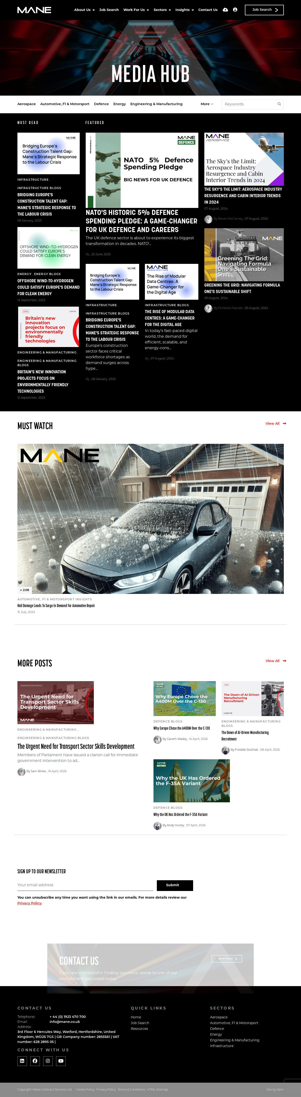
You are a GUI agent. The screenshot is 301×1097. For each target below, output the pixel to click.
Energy (119, 104)
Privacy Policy (29, 903)
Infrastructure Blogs (108, 313)
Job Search (109, 10)
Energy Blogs (47, 274)
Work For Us (134, 10)
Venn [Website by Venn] (280, 1089)
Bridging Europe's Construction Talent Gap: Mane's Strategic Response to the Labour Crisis (112, 330)
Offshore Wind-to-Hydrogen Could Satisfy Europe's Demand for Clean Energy (48, 287)
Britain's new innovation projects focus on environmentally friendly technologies (43, 382)
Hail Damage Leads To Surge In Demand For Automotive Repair (56, 606)
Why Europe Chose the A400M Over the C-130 (181, 728)
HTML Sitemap (157, 1089)
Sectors (161, 10)
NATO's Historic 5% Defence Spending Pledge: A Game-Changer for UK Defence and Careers (141, 221)
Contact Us (207, 10)
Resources (139, 1029)
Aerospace (26, 104)
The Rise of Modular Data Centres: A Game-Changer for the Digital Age (170, 318)
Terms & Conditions (131, 1089)
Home (136, 1017)
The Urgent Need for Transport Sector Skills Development (75, 747)
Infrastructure (101, 305)
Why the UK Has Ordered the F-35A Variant (180, 815)
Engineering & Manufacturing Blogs (47, 363)
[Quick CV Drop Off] (225, 10)
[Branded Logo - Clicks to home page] (34, 10)
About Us (82, 10)
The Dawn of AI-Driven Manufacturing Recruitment (245, 736)
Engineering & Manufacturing (156, 104)
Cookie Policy (85, 1089)
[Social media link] (22, 1061)
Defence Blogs (168, 721)
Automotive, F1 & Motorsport (65, 104)
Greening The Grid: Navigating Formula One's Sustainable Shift (242, 288)
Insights (182, 10)
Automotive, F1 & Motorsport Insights (54, 599)
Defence (101, 104)
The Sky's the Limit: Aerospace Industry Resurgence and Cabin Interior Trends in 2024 (243, 196)
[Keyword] (248, 104)
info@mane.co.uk (65, 1022)
